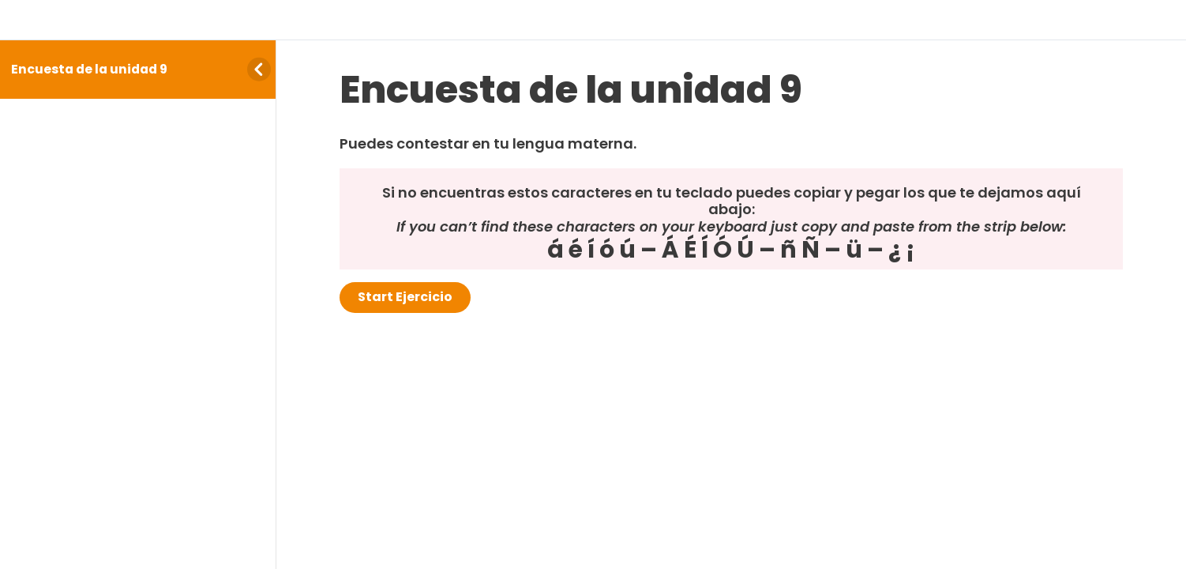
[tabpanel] (731, 202)
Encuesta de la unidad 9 (89, 69)
